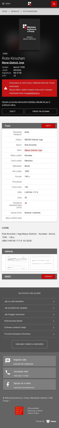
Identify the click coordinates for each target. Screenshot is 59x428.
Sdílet (13, 111)
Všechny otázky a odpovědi (29, 344)
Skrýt (48, 126)
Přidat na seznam (41, 111)
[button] (29, 34)
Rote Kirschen (30, 11)
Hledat (53, 2)
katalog (15, 11)
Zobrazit (48, 276)
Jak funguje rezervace (14, 314)
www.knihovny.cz (33, 93)
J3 (26, 203)
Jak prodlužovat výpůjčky (15, 308)
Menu (6, 3)
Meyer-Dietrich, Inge (13, 62)
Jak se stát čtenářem (14, 301)
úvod (4, 11)
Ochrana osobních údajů (15, 327)
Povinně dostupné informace (17, 334)
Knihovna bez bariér (13, 321)
